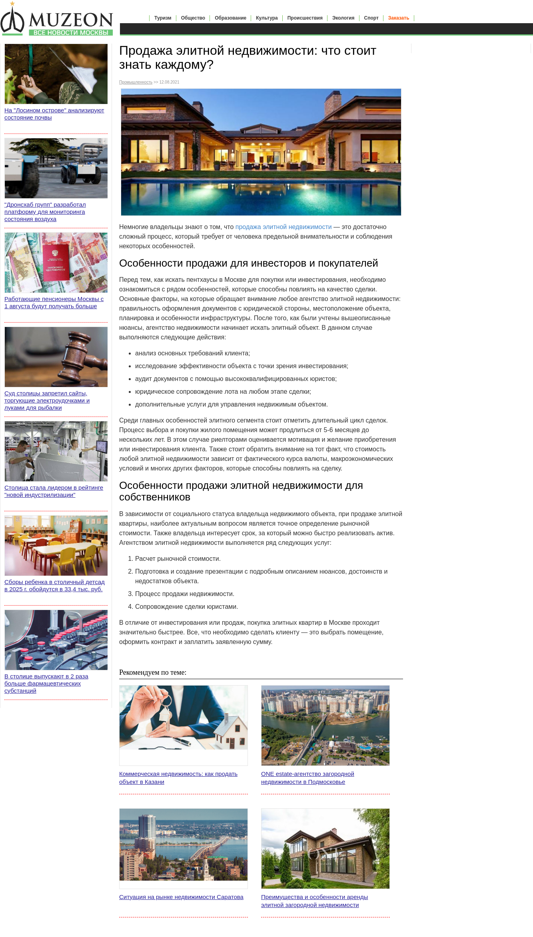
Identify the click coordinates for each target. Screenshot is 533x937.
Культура (266, 18)
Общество (193, 18)
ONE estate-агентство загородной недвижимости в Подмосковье (307, 777)
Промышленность (135, 82)
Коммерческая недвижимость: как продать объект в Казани (178, 777)
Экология (343, 18)
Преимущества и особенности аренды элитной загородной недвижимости (314, 900)
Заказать (398, 18)
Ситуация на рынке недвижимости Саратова (181, 896)
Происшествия (305, 18)
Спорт (371, 18)
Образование (230, 18)
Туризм (163, 18)
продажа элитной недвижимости (284, 226)
